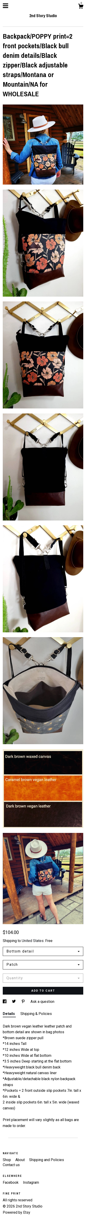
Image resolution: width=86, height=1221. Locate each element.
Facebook (11, 1182)
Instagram (31, 1182)
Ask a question (42, 1001)
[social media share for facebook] (5, 1001)
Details (9, 1014)
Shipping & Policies (36, 1014)
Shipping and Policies (46, 1160)
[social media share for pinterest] (23, 1001)
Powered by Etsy (16, 1212)
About (20, 1160)
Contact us (11, 1165)
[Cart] (80, 6)
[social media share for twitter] (14, 1001)
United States (33, 941)
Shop (7, 1160)
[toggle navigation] (5, 5)
